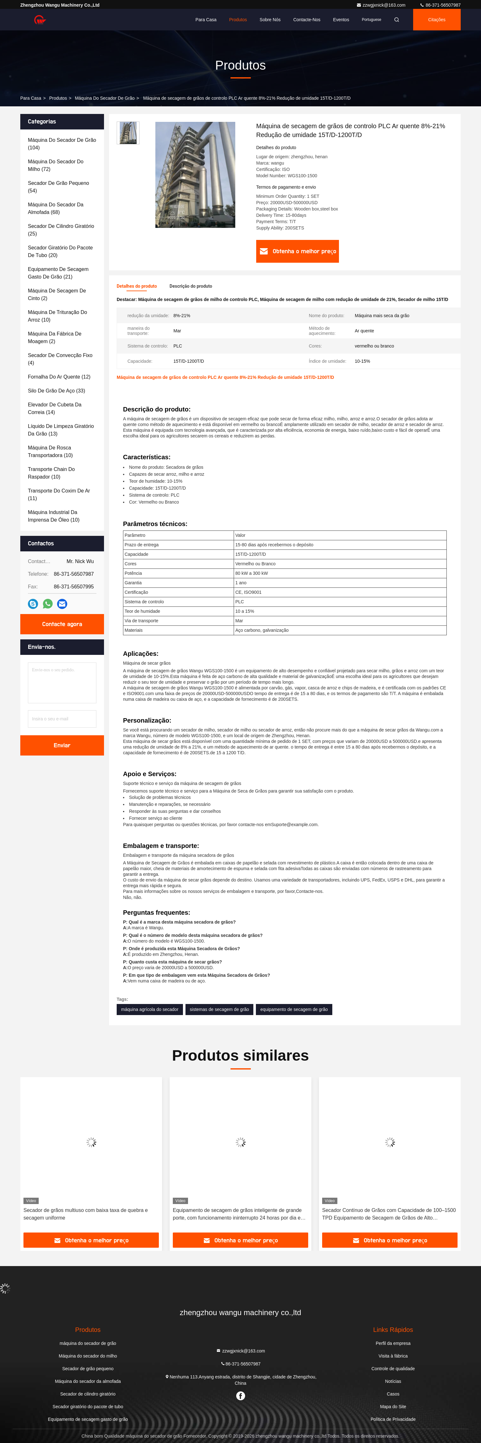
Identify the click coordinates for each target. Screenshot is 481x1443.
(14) (54, 408)
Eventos (341, 19)
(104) (62, 143)
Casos (393, 1393)
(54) (58, 186)
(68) (55, 208)
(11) (59, 494)
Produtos (238, 19)
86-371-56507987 (440, 5)
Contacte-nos (307, 19)
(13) (61, 429)
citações (436, 19)
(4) (60, 359)
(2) (57, 294)
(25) (61, 229)
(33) (56, 390)
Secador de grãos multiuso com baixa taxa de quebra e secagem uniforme (85, 1214)
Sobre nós (270, 19)
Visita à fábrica (393, 1355)
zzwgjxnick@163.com (381, 5)
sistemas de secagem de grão (219, 1009)
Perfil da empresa (393, 1343)
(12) (59, 377)
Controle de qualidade (393, 1368)
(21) (58, 273)
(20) (60, 251)
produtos (58, 98)
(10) (57, 316)
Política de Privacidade (393, 1419)
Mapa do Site (393, 1406)
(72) (55, 165)
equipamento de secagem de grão (294, 1009)
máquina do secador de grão (104, 98)
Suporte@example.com (294, 824)
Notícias (393, 1381)
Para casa (206, 19)
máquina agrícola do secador (150, 1009)
